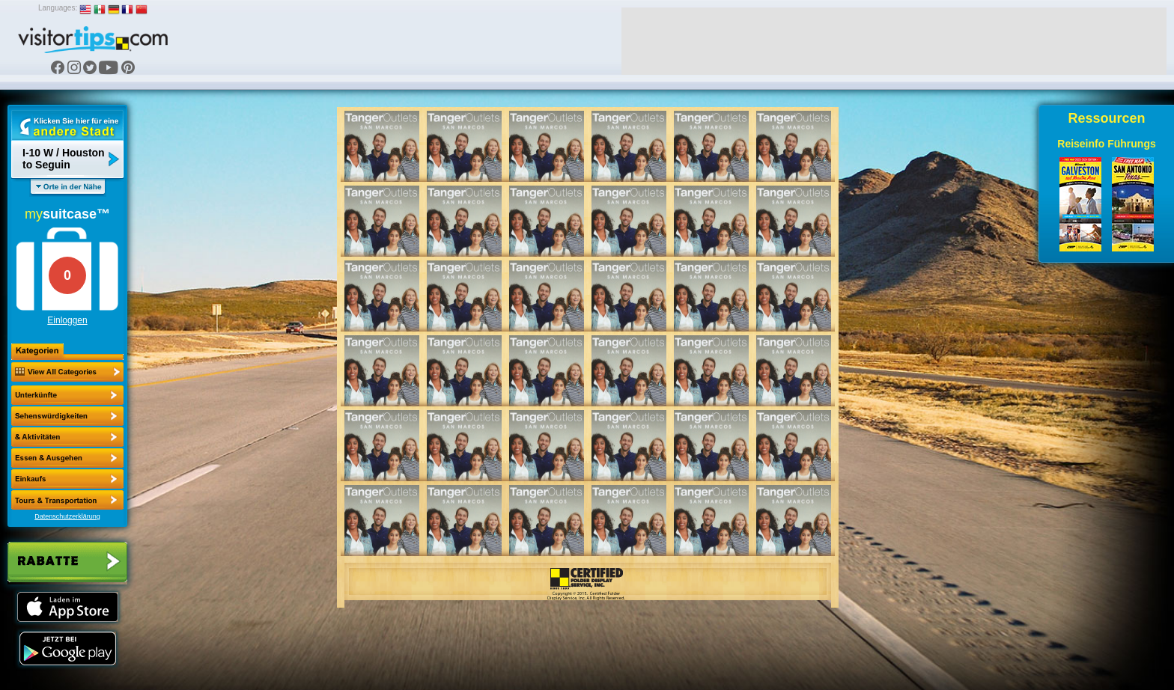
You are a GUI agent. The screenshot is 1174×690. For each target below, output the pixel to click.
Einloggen (67, 320)
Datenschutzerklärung (67, 516)
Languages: (57, 8)
